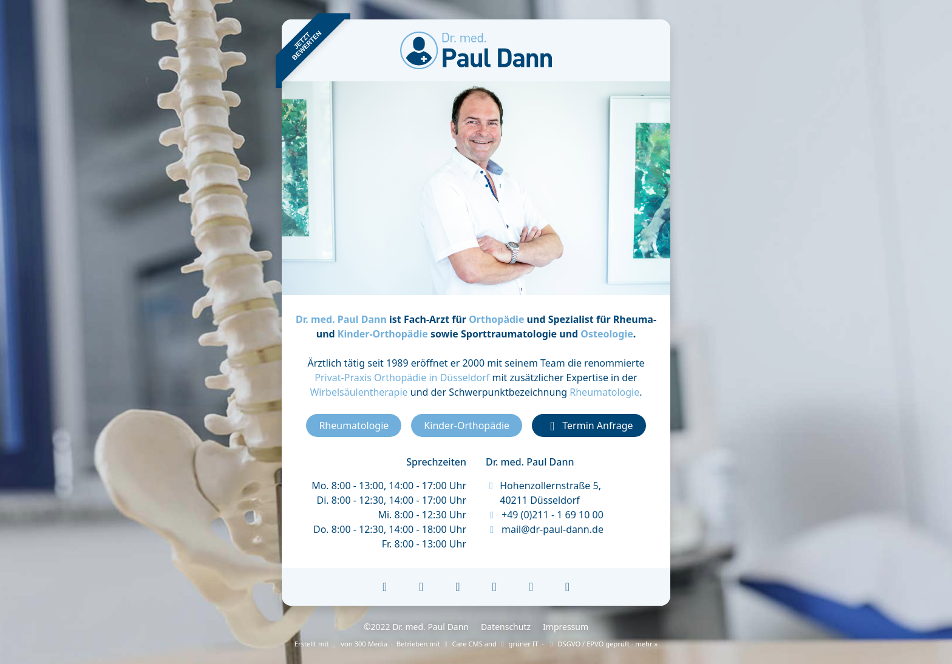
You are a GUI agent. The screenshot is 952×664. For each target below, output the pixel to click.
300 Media (371, 643)
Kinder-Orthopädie (383, 333)
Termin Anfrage (589, 425)
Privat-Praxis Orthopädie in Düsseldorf (401, 377)
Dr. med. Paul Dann (341, 319)
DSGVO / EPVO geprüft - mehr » (602, 643)
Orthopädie (496, 319)
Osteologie (606, 333)
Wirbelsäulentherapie (358, 392)
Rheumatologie (604, 392)
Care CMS (462, 643)
